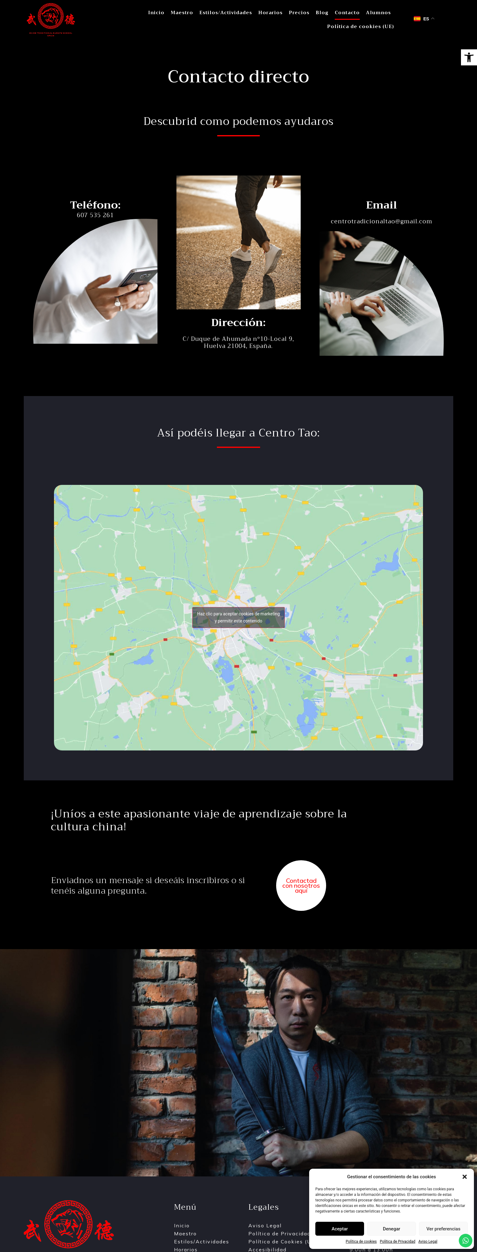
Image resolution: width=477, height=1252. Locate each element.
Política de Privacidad (397, 1241)
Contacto (347, 13)
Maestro (182, 13)
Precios (299, 13)
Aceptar (340, 1229)
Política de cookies (361, 1241)
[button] (469, 57)
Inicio (156, 13)
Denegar (391, 1229)
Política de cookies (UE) (360, 27)
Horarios (270, 13)
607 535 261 (95, 215)
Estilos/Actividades (225, 13)
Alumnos (378, 13)
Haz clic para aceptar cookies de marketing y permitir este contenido (238, 617)
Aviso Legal (427, 1241)
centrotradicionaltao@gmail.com (381, 221)
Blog (322, 13)
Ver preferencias (443, 1229)
